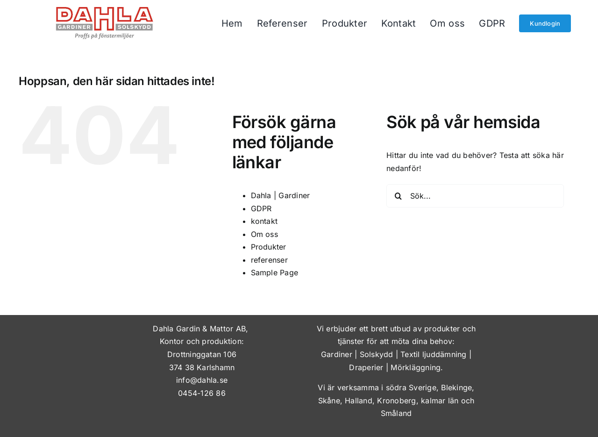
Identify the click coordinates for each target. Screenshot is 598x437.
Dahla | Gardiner (280, 195)
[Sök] (398, 196)
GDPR (261, 208)
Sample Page (275, 272)
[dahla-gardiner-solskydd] (105, 10)
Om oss (264, 234)
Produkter (268, 246)
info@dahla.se (202, 380)
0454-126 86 (202, 393)
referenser (269, 260)
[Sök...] (475, 196)
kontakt (264, 221)
